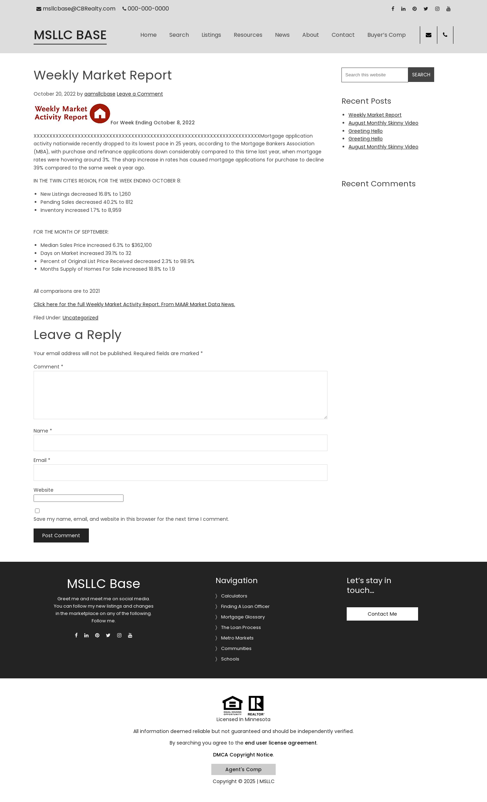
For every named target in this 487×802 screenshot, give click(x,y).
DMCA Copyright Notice (243, 754)
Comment (48, 366)
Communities (236, 648)
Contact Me (382, 613)
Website (44, 489)
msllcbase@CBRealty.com (75, 9)
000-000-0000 (145, 9)
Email (42, 460)
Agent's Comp (243, 769)
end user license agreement (281, 742)
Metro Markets (237, 638)
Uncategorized (80, 317)
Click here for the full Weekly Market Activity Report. (97, 304)
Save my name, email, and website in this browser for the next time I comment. (131, 519)
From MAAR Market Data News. (197, 304)
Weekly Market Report (375, 114)
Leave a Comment (140, 93)
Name (43, 430)
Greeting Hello (365, 130)
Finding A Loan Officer (245, 606)
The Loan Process (241, 627)
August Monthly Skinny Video (383, 122)
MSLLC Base (70, 35)
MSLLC (267, 781)
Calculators (234, 596)
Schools (230, 659)
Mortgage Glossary (243, 617)
